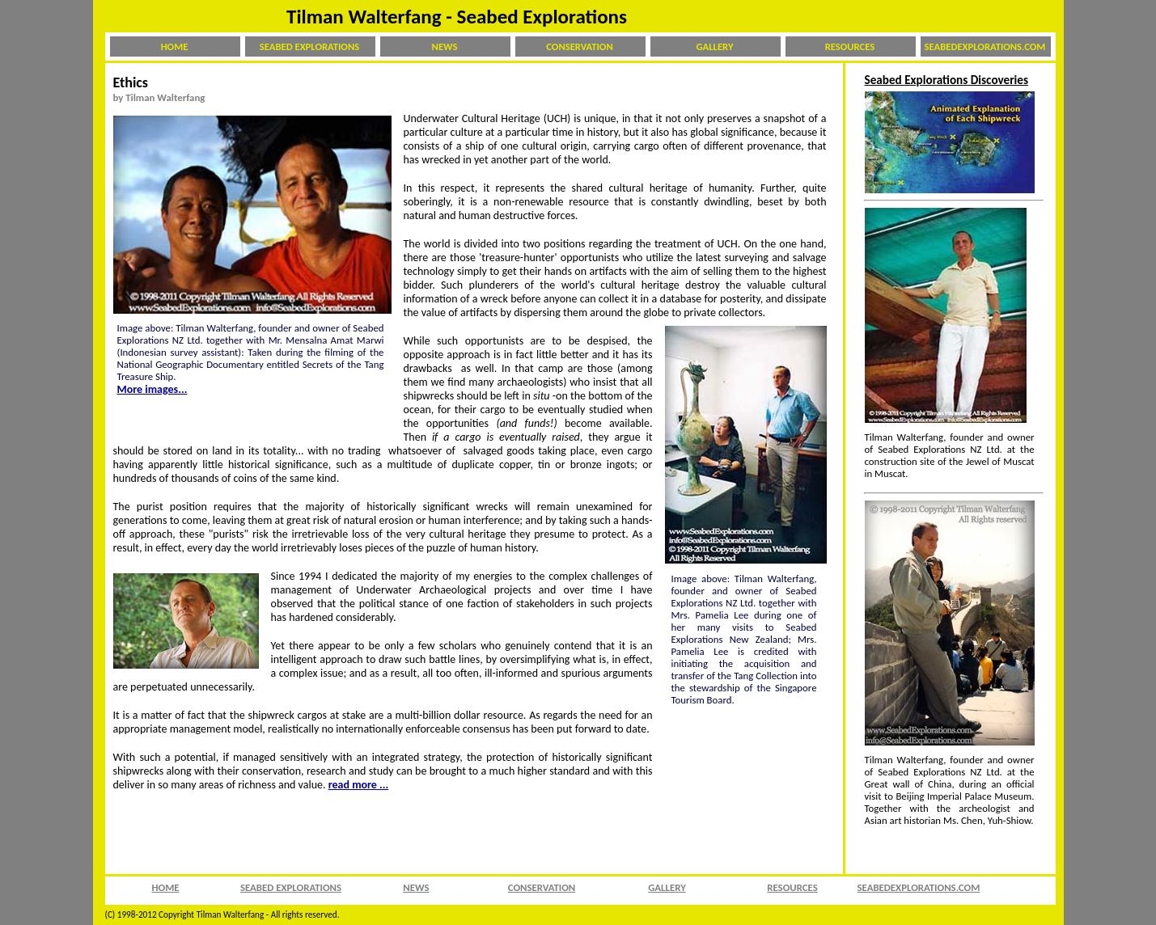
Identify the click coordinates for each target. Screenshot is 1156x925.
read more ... (358, 785)
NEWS (445, 46)
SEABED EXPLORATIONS (309, 46)
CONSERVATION (579, 46)
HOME (174, 46)
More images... (152, 389)
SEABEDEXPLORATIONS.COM (985, 46)
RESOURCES (850, 46)
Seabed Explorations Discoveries (947, 80)
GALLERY (715, 46)
